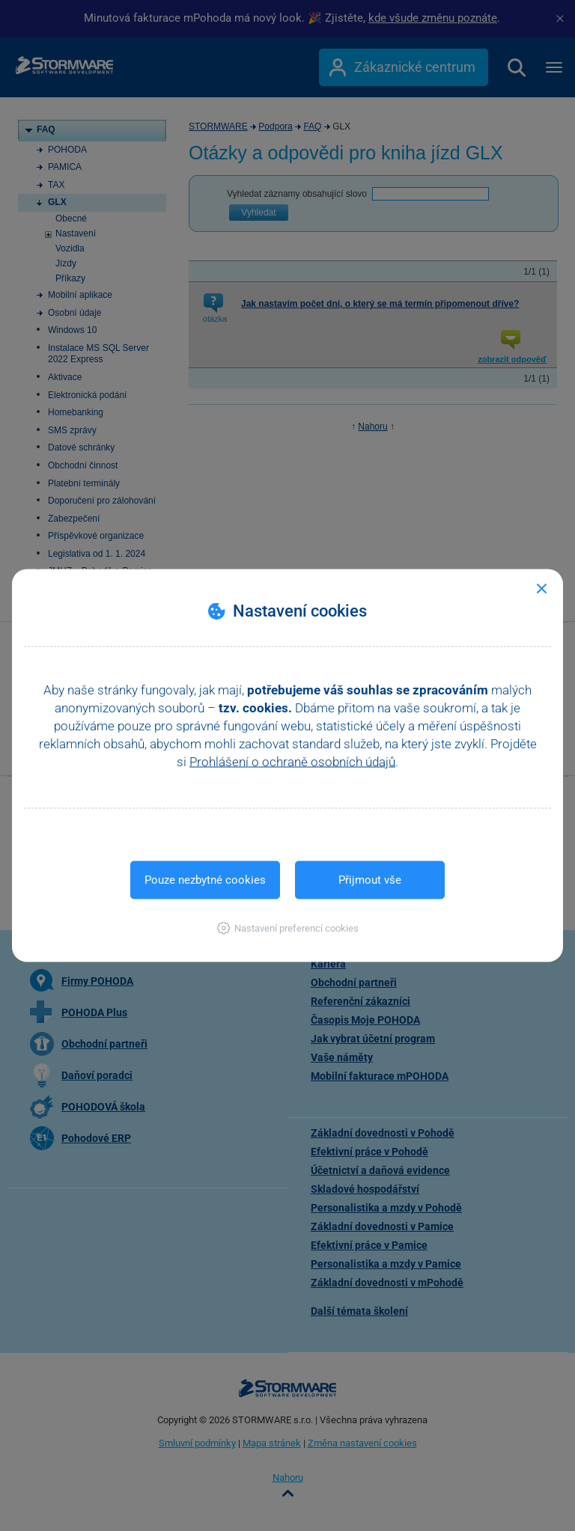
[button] (288, 928)
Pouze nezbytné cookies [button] (205, 880)
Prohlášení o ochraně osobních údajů (292, 761)
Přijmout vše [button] (369, 880)
